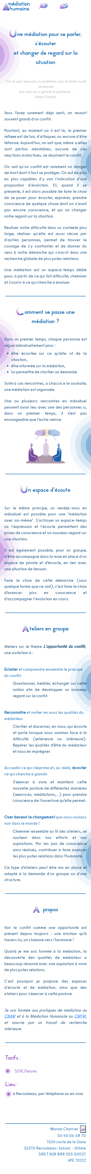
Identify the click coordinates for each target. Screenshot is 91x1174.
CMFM (80, 1016)
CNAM (9, 1016)
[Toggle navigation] (82, 6)
